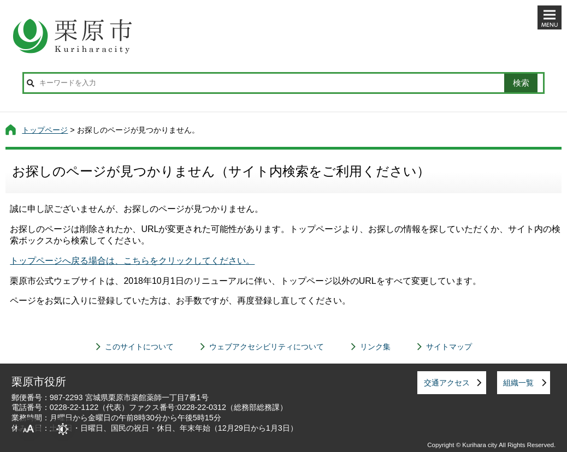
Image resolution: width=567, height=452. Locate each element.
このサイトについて (139, 346)
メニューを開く (550, 17)
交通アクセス (447, 382)
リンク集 (375, 346)
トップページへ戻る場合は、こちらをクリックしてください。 (132, 260)
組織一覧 (518, 382)
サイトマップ (449, 346)
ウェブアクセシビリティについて (266, 346)
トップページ (45, 130)
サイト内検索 (30, 83)
